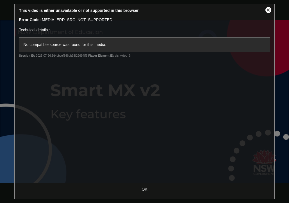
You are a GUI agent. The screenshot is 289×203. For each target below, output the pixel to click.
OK (144, 189)
